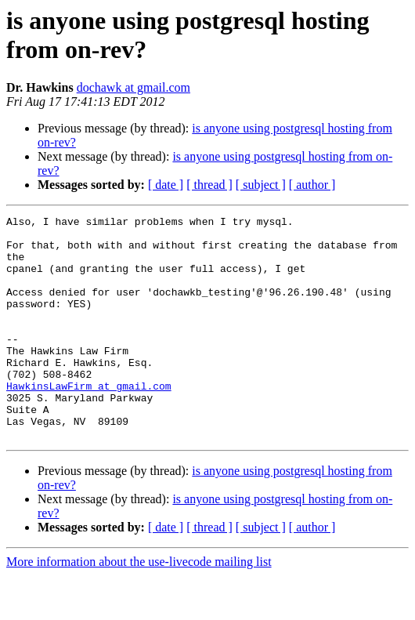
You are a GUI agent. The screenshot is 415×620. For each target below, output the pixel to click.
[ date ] (165, 184)
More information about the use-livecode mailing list (139, 606)
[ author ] (312, 184)
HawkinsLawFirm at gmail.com (88, 421)
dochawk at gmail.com (133, 87)
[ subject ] (261, 184)
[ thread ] (209, 184)
